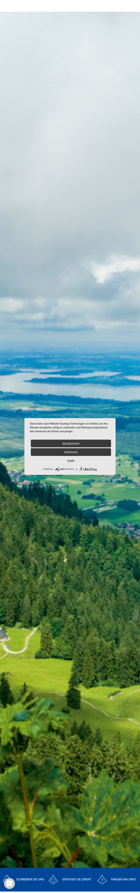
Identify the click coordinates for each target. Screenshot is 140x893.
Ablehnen (71, 452)
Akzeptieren (71, 443)
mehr (71, 461)
